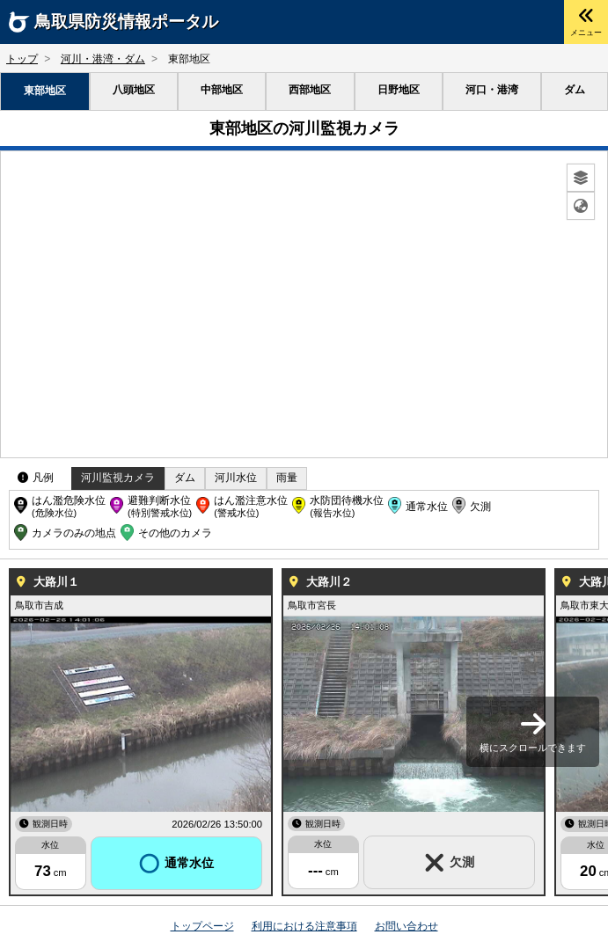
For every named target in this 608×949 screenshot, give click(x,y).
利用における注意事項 (304, 926)
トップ (22, 59)
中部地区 (222, 90)
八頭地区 (134, 90)
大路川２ (329, 581)
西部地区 (310, 90)
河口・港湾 (491, 90)
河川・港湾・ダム (103, 59)
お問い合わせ (406, 926)
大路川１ (56, 581)
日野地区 (398, 90)
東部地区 (45, 90)
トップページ (202, 926)
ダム (574, 90)
